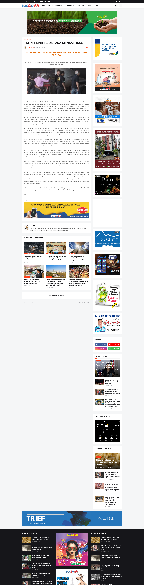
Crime (96, 5)
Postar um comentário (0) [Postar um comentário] (56, 295)
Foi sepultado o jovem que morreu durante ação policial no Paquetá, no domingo (111, 576)
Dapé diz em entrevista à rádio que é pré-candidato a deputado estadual (33, 258)
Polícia (50, 5)
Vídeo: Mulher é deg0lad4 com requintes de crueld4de (41, 574)
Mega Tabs (70, 5)
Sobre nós (29, 1)
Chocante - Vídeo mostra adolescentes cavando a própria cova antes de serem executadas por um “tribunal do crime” (112, 487)
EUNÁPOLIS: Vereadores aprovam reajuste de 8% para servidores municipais (32, 281)
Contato (35, 1)
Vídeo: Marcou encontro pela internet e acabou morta (40, 556)
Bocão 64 (33, 226)
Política (81, 5)
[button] (116, 6)
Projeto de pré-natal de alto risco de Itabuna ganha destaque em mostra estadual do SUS (56, 258)
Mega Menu (59, 5)
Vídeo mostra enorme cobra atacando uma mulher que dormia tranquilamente (42, 547)
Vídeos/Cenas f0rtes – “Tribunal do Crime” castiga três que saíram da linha (112, 475)
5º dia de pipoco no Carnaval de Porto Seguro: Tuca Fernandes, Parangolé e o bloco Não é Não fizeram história (112, 403)
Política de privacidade (44, 1)
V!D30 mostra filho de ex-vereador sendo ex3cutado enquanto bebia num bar (111, 566)
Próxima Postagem (84, 302)
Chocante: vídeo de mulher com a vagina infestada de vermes (41, 538)
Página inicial (27, 39)
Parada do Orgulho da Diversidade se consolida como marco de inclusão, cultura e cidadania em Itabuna (78, 282)
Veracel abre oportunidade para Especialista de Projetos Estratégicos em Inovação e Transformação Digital (55, 282)
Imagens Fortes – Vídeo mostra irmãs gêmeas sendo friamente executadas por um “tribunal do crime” (112, 500)
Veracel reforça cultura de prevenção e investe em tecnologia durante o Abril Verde (78, 258)
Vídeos (89, 5)
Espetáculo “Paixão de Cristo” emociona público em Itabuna (112, 381)
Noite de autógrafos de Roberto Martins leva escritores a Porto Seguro (112, 391)
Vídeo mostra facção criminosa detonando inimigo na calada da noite (41, 565)
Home (23, 1)
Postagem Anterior (28, 302)
